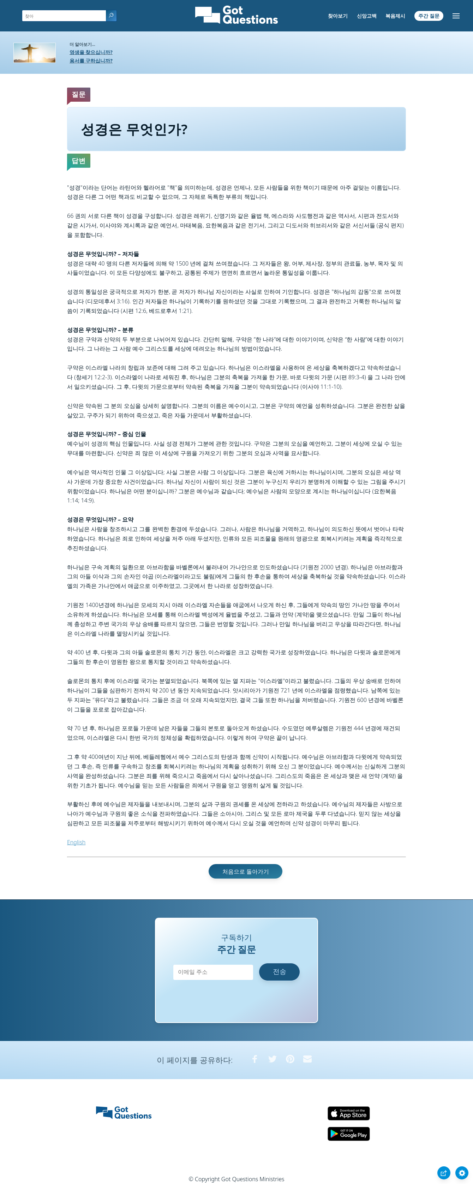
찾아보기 (338, 15)
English (76, 842)
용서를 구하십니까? (91, 60)
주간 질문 (428, 15)
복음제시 (395, 15)
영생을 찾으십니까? (91, 52)
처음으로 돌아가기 (245, 871)
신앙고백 (367, 15)
